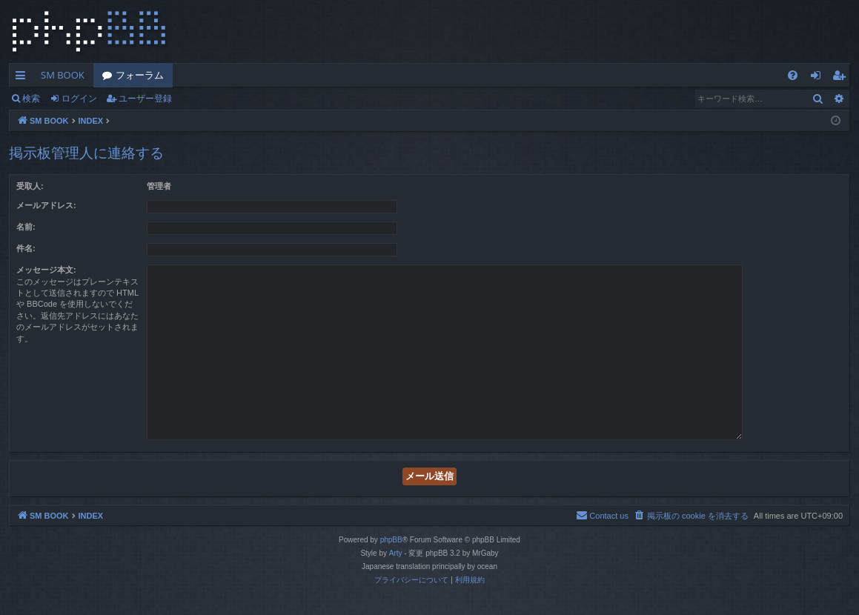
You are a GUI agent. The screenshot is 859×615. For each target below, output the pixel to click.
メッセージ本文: (46, 269)
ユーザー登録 (145, 98)
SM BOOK (62, 75)
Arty (395, 553)
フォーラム (140, 75)
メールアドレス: (46, 205)
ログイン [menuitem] (819, 77)
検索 (31, 98)
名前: (26, 226)
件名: (26, 248)
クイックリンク (23, 77)
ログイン (79, 98)
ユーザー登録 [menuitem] (842, 77)
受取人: (30, 186)
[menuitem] (792, 75)
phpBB (391, 540)
